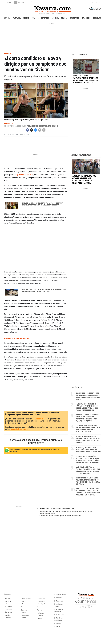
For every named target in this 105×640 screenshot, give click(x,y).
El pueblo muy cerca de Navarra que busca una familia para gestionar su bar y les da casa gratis (44, 290)
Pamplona (17, 18)
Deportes (45, 18)
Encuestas (25, 604)
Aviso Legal (59, 615)
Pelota (24, 617)
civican (22, 135)
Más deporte (41, 604)
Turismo (58, 623)
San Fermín (74, 18)
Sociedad (9, 609)
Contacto (59, 598)
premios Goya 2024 (25, 174)
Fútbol (24, 612)
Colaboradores (26, 599)
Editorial (8, 617)
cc (92, 598)
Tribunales (9, 606)
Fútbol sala (41, 601)
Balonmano (41, 599)
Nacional (55, 18)
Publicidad (59, 601)
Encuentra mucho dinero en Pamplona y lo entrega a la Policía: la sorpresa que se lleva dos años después (42, 204)
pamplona (10, 135)
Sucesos (8, 604)
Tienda (58, 626)
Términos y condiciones (63, 508)
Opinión (26, 18)
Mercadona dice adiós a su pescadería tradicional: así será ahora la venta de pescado (88, 449)
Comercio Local (41, 419)
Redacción (8, 124)
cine (16, 135)
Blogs (24, 601)
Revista (64, 18)
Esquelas (97, 18)
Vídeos (40, 618)
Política (8, 601)
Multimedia (86, 18)
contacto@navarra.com (20, 429)
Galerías (40, 615)
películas (29, 135)
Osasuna (35, 18)
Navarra (7, 18)
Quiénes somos (61, 595)
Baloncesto (25, 615)
